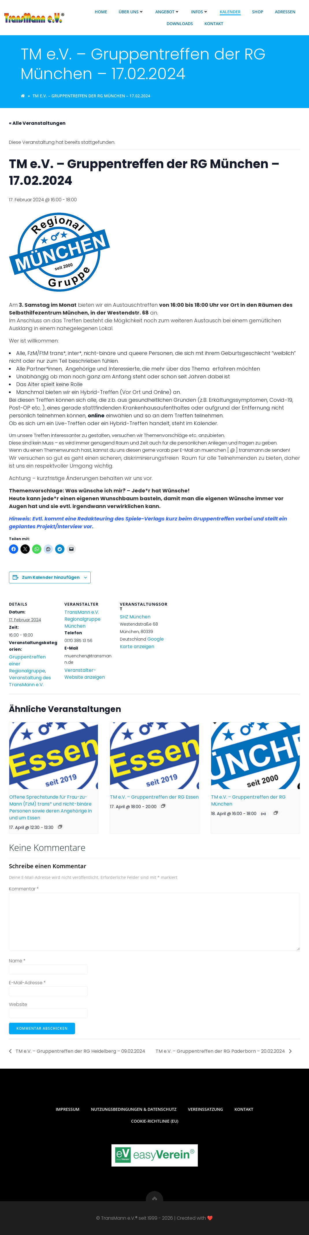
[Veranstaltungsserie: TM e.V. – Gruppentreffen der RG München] (276, 812)
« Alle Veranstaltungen (37, 123)
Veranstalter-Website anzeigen (84, 673)
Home (101, 11)
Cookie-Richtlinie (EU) (154, 1121)
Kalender (230, 11)
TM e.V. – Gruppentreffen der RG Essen (154, 797)
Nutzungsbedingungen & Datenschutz (133, 1109)
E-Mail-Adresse (27, 982)
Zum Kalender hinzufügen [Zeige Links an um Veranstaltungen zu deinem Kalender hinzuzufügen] (51, 577)
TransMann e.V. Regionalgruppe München (82, 619)
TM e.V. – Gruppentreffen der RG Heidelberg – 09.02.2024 (79, 1051)
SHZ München (135, 616)
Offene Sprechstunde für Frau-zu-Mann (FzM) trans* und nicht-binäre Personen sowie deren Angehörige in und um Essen (50, 807)
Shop (257, 11)
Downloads (180, 23)
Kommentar (24, 889)
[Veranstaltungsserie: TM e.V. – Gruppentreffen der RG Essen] (163, 806)
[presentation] (53, 755)
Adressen (285, 11)
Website (18, 1004)
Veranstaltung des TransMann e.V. (30, 681)
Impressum (67, 1109)
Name (17, 960)
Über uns (131, 11)
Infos (199, 11)
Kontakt (213, 23)
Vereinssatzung (205, 1109)
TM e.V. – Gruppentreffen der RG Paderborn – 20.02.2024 (221, 1051)
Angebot (167, 11)
